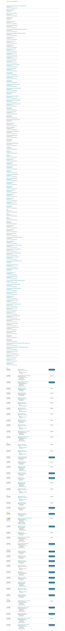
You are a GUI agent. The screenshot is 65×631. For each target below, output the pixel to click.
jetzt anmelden (52, 369)
